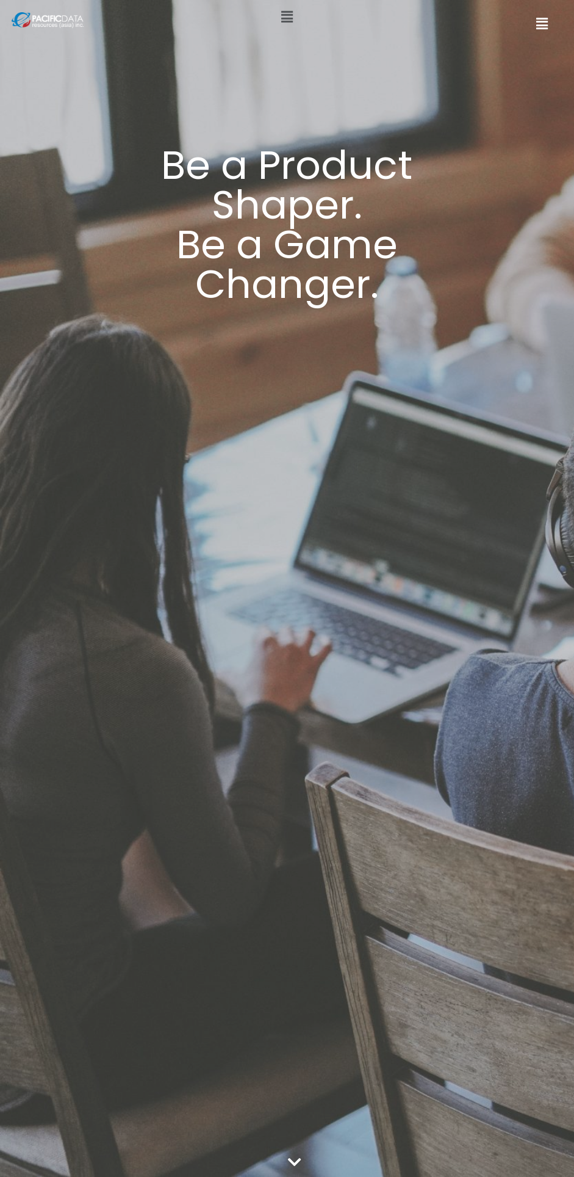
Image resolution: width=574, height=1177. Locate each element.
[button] (286, 14)
